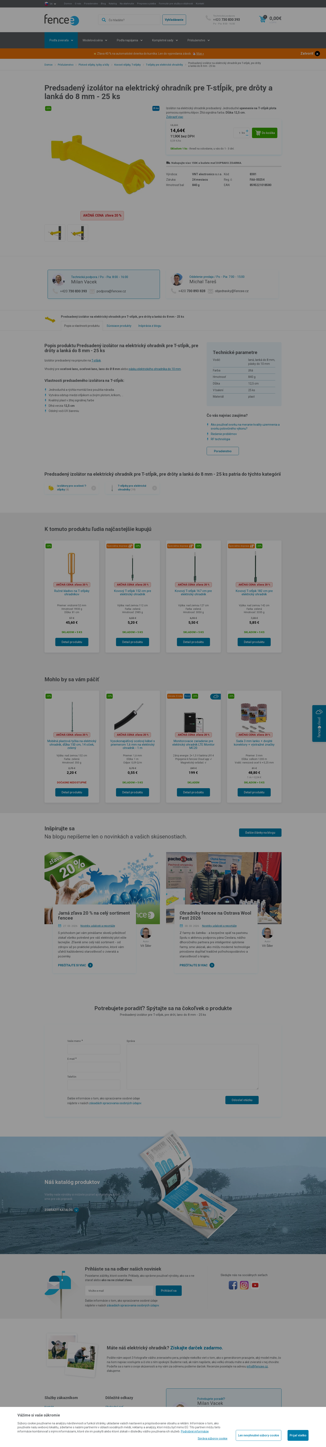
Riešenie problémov (224, 434)
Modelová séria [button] (93, 40)
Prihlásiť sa (169, 1290)
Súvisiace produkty (119, 325)
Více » (200, 53)
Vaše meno (74, 1041)
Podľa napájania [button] (128, 40)
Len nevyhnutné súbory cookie (258, 1435)
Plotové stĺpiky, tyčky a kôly (94, 64)
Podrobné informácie (195, 1431)
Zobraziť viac (174, 117)
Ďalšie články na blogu (260, 832)
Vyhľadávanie (174, 19)
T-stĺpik (96, 360)
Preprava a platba (146, 3)
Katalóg (113, 3)
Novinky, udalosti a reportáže (97, 925)
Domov (68, 3)
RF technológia (220, 439)
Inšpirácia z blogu (149, 325)
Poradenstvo (91, 3)
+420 (226, 19)
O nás (78, 3)
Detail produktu (72, 642)
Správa (131, 1041)
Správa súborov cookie (212, 1438)
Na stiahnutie (127, 3)
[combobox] (129, 20)
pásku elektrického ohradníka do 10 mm (155, 369)
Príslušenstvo (65, 64)
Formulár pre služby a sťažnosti (176, 3)
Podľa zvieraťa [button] (59, 40)
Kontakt (200, 3)
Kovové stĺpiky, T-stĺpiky (127, 64)
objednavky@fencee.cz (232, 291)
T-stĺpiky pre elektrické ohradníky (164, 64)
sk (51, 3)
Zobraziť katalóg (61, 1210)
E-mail (71, 1058)
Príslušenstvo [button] (197, 40)
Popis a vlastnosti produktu (82, 325)
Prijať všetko (298, 1435)
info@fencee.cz (257, 1366)
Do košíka (265, 133)
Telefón (71, 1076)
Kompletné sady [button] (163, 40)
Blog (103, 3)
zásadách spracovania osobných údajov (115, 1103)
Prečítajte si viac (72, 965)
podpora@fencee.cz (111, 291)
